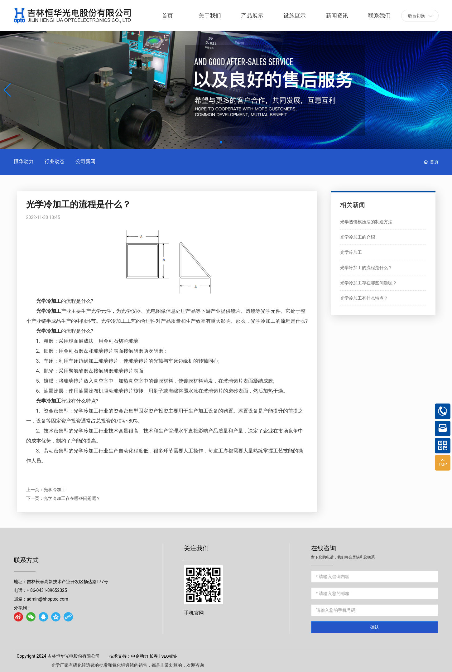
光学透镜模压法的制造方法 (366, 221)
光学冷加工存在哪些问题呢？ (72, 498)
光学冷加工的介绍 (357, 236)
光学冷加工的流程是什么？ (366, 267)
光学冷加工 (54, 489)
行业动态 (55, 161)
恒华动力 (24, 161)
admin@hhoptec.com (47, 599)
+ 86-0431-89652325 (47, 590)
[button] (221, 142)
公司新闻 (85, 161)
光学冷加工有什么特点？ (364, 298)
